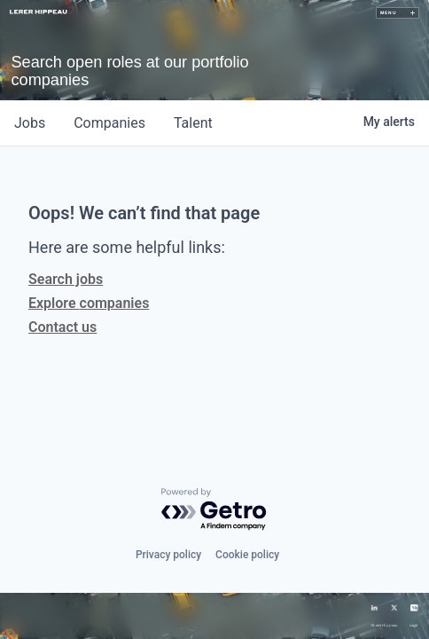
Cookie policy (247, 554)
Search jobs (65, 279)
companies (109, 122)
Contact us (62, 327)
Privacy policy (168, 554)
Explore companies (88, 303)
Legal (414, 625)
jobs (29, 122)
